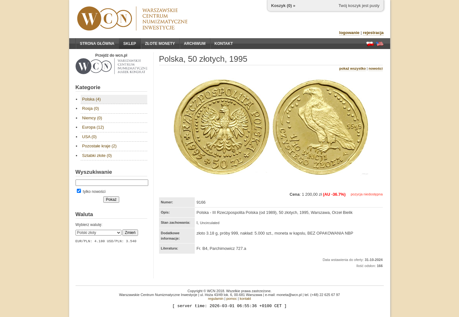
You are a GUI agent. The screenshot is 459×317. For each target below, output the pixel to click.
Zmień (130, 232)
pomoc (231, 298)
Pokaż (111, 199)
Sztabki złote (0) (97, 155)
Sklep (129, 43)
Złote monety (160, 43)
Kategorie (88, 87)
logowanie (349, 32)
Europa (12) (93, 127)
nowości (375, 68)
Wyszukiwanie (94, 172)
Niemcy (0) (92, 118)
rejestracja (373, 32)
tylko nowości (91, 191)
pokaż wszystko (352, 68)
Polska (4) (91, 99)
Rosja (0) (90, 108)
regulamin (215, 298)
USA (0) (89, 136)
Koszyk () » (283, 5)
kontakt (245, 298)
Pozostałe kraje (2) (99, 146)
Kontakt (224, 43)
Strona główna (97, 43)
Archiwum (195, 43)
